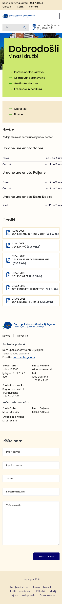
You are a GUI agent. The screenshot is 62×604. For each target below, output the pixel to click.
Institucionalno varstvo (29, 72)
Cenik (20, 6)
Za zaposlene (47, 595)
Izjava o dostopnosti (23, 595)
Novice (18, 114)
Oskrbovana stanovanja (29, 78)
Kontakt (33, 6)
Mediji (53, 591)
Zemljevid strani (19, 587)
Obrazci (6, 6)
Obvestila (20, 109)
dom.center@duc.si (24, 357)
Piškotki (40, 591)
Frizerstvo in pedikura (28, 89)
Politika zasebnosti (20, 591)
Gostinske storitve (26, 83)
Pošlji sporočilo (46, 556)
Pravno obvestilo (42, 587)
